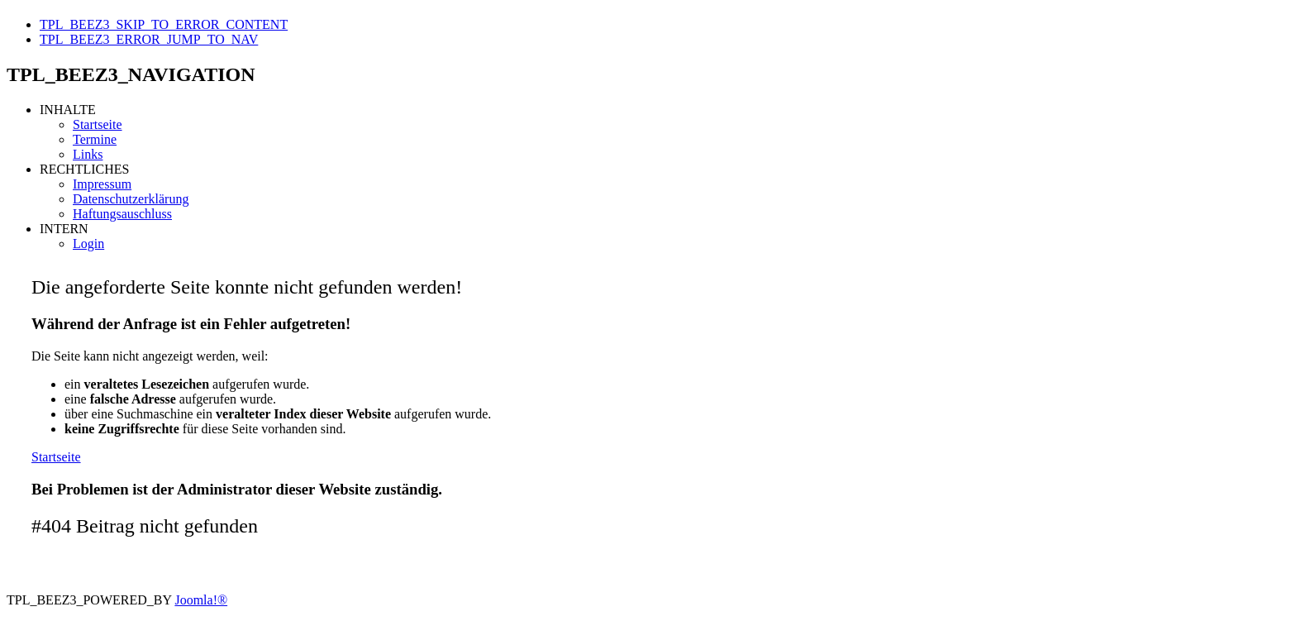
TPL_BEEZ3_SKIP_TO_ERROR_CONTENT (164, 24)
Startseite (97, 124)
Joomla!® (200, 600)
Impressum (102, 184)
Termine (95, 139)
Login (88, 243)
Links (87, 154)
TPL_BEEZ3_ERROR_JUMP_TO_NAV (149, 39)
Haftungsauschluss (122, 214)
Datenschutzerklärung (130, 199)
